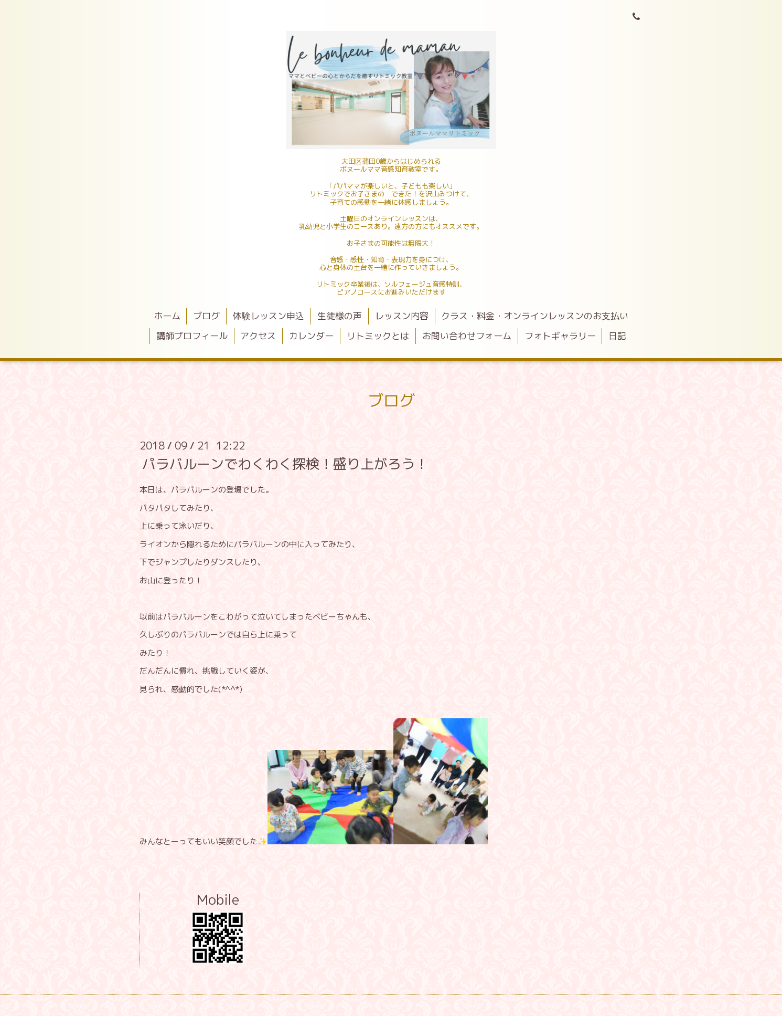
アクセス (258, 336)
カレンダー (311, 336)
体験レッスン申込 (268, 316)
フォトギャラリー (560, 336)
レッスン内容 (402, 316)
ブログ (206, 316)
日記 (617, 336)
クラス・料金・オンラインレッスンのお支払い (534, 316)
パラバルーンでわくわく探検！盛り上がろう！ (285, 463)
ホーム (167, 316)
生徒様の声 (339, 316)
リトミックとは (378, 336)
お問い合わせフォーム (466, 336)
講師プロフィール (192, 336)
